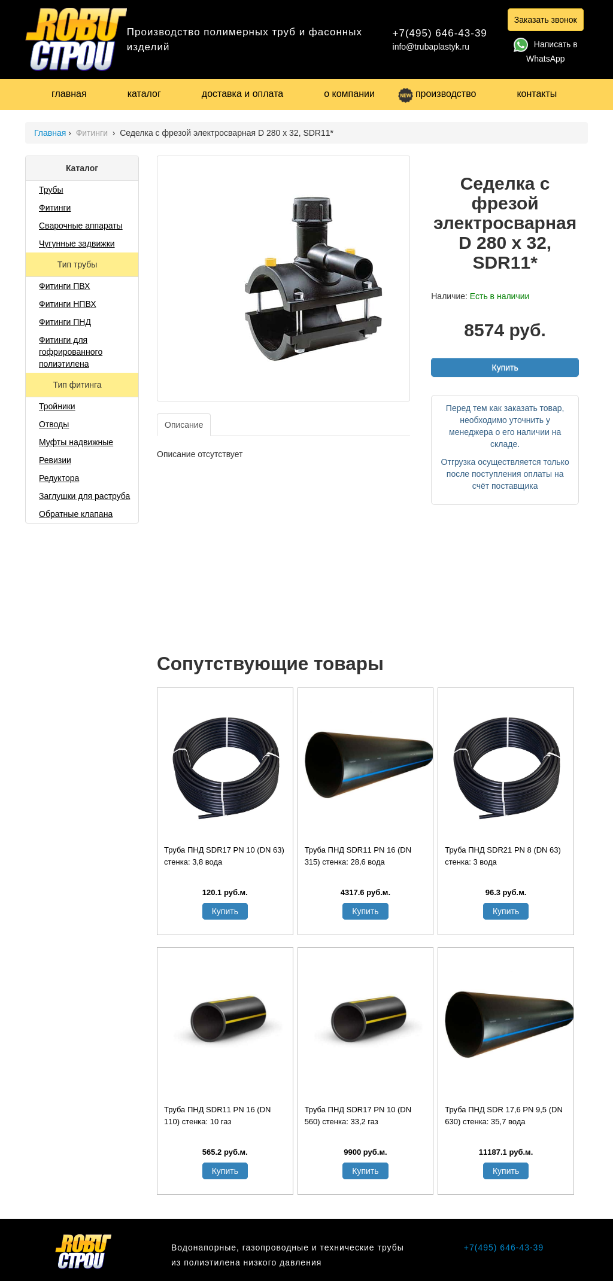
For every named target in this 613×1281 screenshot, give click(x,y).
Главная (50, 133)
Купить (504, 367)
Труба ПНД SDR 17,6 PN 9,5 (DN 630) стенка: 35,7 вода (504, 1115)
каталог (144, 94)
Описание (184, 425)
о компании (349, 94)
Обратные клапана (76, 514)
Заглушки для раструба (84, 496)
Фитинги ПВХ (64, 286)
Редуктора (59, 478)
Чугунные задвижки (77, 243)
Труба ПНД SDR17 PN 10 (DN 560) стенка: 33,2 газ (358, 1115)
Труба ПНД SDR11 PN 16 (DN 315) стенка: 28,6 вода (358, 855)
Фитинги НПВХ (67, 304)
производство (437, 94)
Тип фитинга (78, 385)
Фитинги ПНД (65, 322)
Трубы (51, 189)
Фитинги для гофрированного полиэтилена (70, 352)
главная (69, 94)
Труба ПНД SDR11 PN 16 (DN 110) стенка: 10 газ (217, 1115)
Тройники (57, 406)
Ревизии (55, 460)
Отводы (54, 424)
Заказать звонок (545, 20)
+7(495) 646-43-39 (440, 33)
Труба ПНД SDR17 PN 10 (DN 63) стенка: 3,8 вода (224, 855)
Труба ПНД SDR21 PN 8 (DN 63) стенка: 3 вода (503, 855)
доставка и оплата (242, 94)
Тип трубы (78, 264)
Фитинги (93, 133)
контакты (537, 94)
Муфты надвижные (76, 442)
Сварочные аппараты (81, 225)
